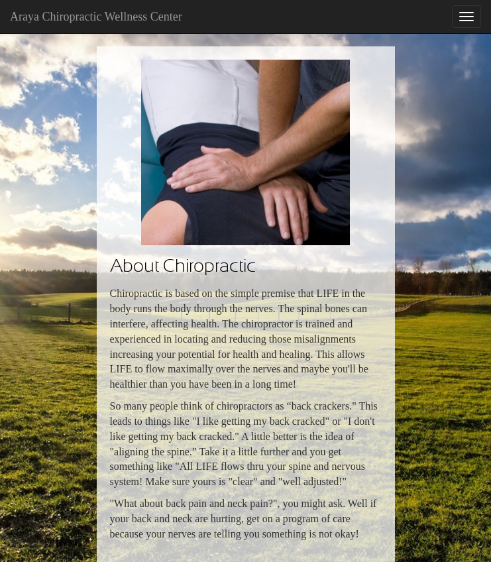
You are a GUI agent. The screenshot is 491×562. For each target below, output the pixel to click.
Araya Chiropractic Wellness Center (96, 16)
